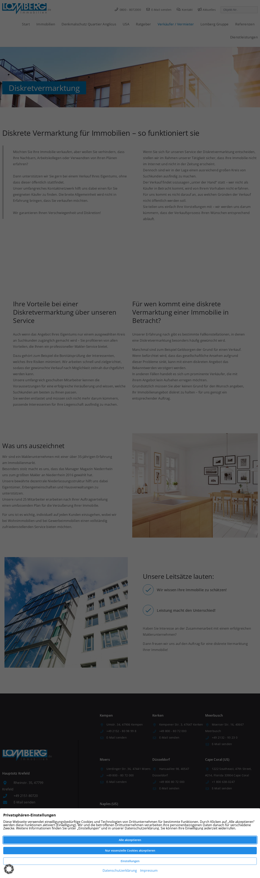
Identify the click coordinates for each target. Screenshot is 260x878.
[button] (9, 869)
